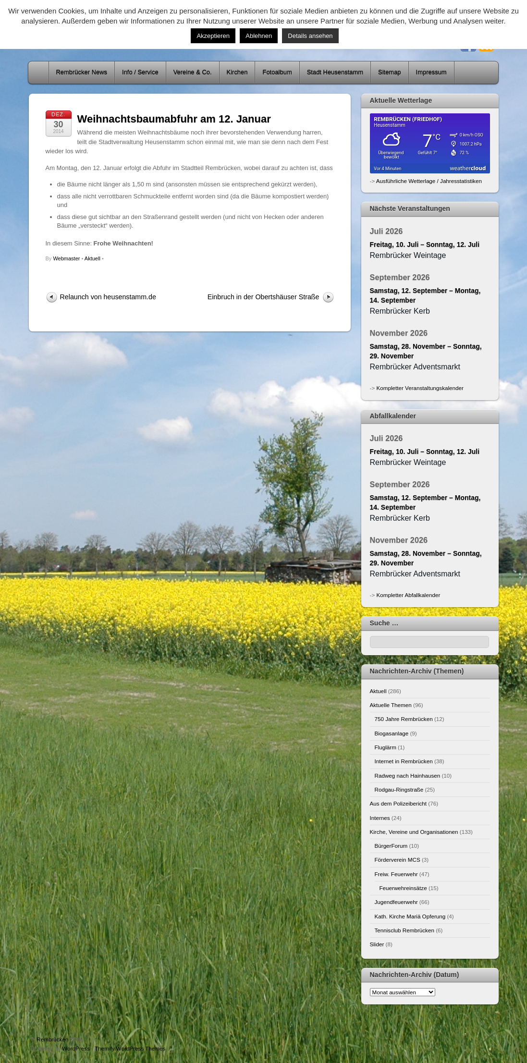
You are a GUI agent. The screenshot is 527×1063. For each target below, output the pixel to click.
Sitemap (389, 72)
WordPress (75, 1048)
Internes (380, 818)
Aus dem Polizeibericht (398, 803)
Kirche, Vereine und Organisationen (414, 832)
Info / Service (140, 72)
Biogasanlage (392, 733)
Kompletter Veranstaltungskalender (419, 388)
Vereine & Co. (192, 72)
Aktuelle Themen (391, 705)
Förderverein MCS (397, 859)
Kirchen (237, 72)
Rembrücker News (82, 72)
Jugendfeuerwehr (396, 902)
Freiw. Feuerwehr (396, 874)
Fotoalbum (277, 72)
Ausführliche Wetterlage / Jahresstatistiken (429, 181)
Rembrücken (52, 1039)
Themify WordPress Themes (130, 1048)
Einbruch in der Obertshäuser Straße (263, 297)
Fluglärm (385, 747)
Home (39, 72)
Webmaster (66, 258)
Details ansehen (310, 35)
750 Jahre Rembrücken (404, 719)
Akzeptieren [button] (213, 35)
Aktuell (92, 258)
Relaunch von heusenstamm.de (108, 297)
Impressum (431, 72)
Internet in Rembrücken (404, 761)
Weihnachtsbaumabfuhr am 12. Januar (174, 119)
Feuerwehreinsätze (403, 888)
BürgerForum (391, 846)
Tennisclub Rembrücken (404, 930)
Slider (377, 944)
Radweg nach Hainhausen (408, 775)
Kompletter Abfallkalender (408, 595)
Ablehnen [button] (258, 35)
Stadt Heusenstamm (335, 72)
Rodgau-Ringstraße (399, 789)
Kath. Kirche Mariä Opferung (410, 916)
